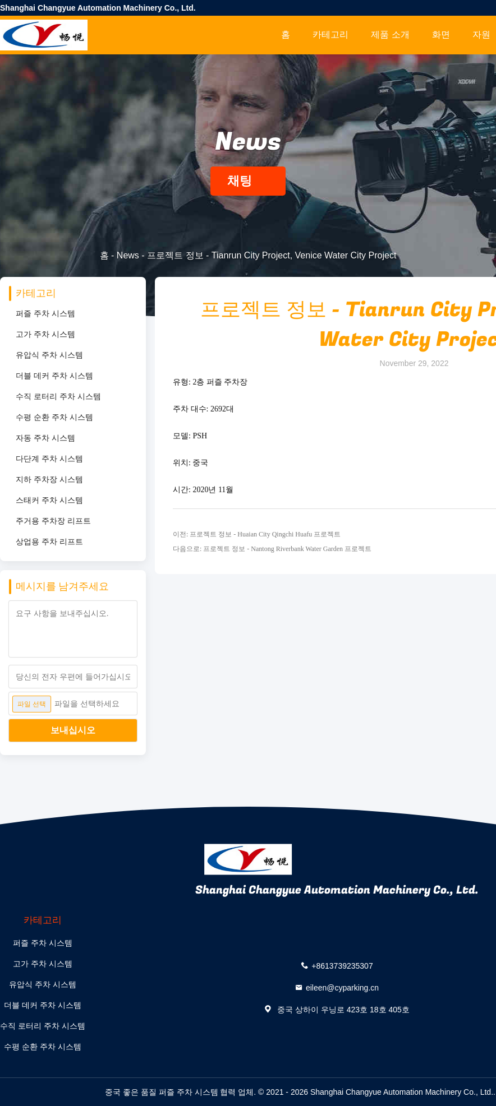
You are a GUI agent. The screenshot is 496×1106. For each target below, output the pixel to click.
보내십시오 (72, 730)
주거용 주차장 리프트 (53, 520)
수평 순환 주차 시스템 (54, 417)
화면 (441, 34)
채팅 (248, 181)
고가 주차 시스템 (45, 334)
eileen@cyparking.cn (342, 987)
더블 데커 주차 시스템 (54, 375)
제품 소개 (390, 34)
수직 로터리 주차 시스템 (58, 396)
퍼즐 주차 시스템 (45, 313)
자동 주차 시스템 (45, 437)
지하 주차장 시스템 (49, 479)
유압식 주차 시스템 (49, 354)
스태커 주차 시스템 (49, 500)
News (128, 255)
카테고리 (330, 34)
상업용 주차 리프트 (49, 541)
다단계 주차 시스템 (49, 458)
